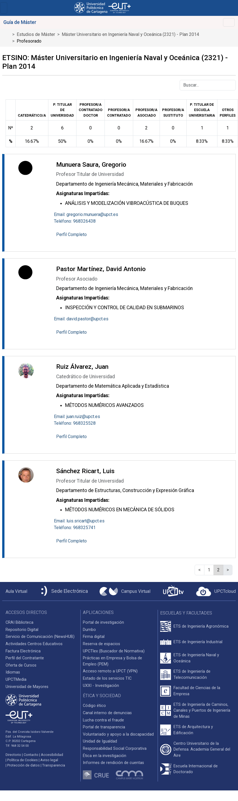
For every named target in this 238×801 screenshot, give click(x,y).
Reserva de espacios (101, 644)
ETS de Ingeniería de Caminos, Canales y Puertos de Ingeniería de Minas (201, 710)
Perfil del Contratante (25, 658)
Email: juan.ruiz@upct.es (77, 416)
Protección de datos (23, 765)
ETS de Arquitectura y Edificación (193, 729)
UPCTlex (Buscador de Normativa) (114, 651)
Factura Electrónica (23, 651)
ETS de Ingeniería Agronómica (201, 626)
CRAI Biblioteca (19, 622)
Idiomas (13, 672)
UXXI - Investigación (101, 685)
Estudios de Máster (36, 34)
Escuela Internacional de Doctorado (195, 769)
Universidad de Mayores (27, 686)
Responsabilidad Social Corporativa (115, 748)
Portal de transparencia (104, 727)
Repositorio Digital (22, 629)
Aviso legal (49, 760)
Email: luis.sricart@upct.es (79, 521)
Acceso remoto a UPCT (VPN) (110, 671)
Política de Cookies (22, 760)
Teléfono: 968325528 (75, 423)
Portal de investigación (103, 622)
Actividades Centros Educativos (34, 644)
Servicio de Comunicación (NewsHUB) (40, 636)
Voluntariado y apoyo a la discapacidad (118, 734)
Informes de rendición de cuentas (113, 762)
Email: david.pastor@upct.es (81, 318)
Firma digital (94, 636)
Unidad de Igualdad (100, 741)
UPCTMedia (16, 679)
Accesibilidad (52, 755)
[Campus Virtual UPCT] (125, 591)
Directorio (13, 755)
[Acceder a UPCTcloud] (216, 591)
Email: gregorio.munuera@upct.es (86, 214)
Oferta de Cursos (21, 665)
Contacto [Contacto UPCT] (31, 755)
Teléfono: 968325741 (75, 527)
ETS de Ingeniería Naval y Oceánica (196, 658)
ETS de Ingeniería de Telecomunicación (191, 674)
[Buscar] (208, 85)
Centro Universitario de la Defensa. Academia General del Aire (201, 749)
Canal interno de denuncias (107, 713)
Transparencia (53, 765)
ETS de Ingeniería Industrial (197, 642)
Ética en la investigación (104, 755)
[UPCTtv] (173, 591)
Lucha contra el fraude (103, 720)
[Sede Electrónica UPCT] (63, 591)
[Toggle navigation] (3, 8)
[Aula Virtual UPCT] (14, 591)
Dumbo (89, 629)
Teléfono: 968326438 (75, 221)
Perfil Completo (71, 234)
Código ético (94, 705)
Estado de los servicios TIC (107, 678)
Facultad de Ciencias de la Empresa (196, 690)
